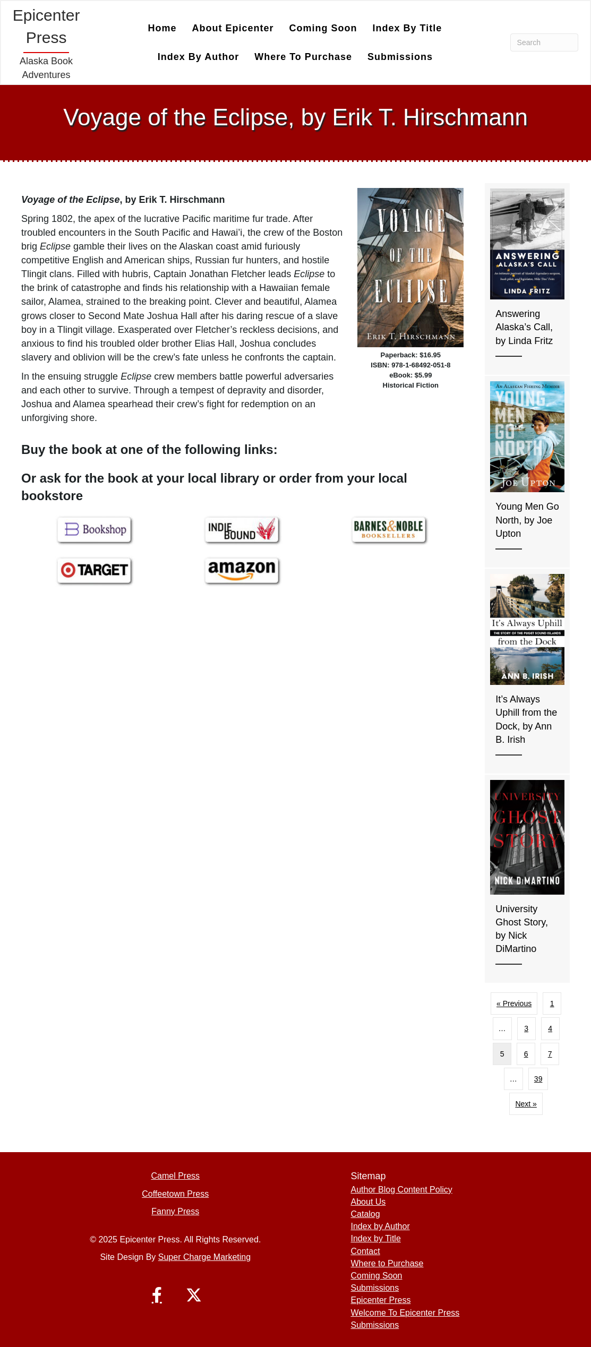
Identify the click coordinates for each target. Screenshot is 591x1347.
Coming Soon (323, 28)
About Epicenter (233, 28)
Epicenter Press (381, 1300)
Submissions (400, 57)
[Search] (544, 42)
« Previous (514, 1003)
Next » (525, 1104)
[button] (157, 1295)
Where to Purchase (303, 57)
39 (538, 1079)
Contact (365, 1251)
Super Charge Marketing (204, 1257)
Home (162, 28)
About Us (368, 1201)
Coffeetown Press (175, 1193)
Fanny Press (175, 1211)
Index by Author (198, 57)
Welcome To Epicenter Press (405, 1312)
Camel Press (175, 1175)
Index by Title (407, 28)
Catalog (365, 1214)
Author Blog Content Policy (401, 1189)
